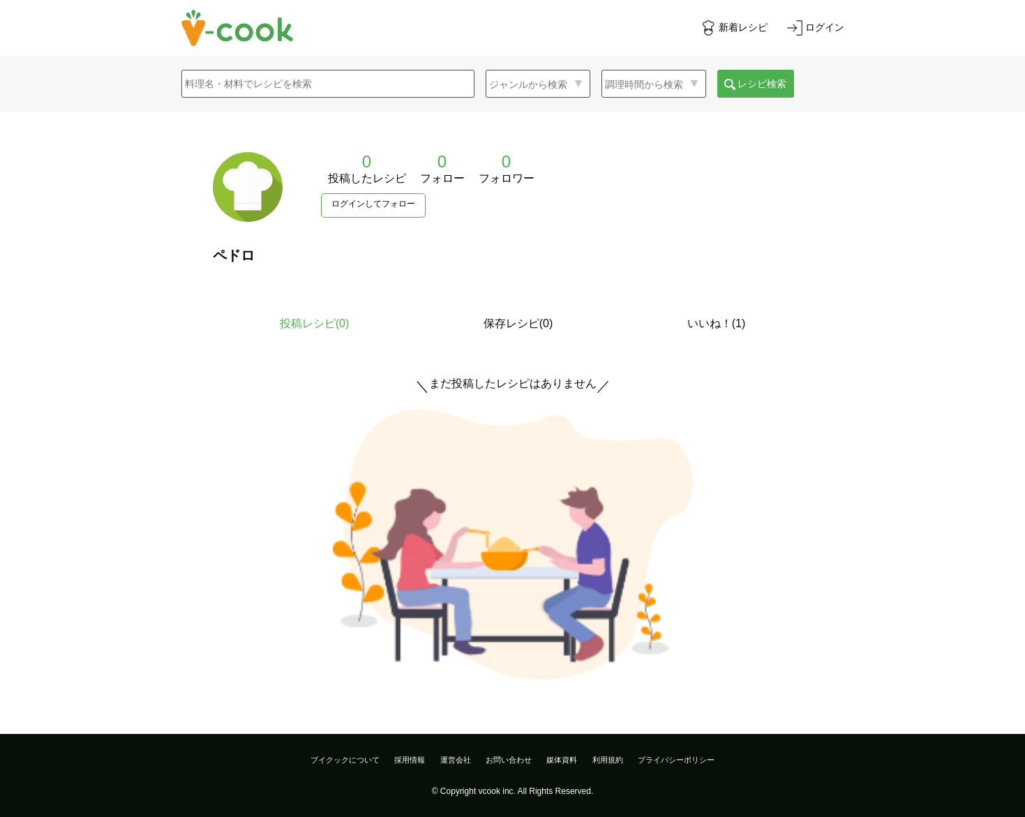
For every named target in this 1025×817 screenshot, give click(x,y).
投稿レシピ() (315, 323)
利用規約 (607, 760)
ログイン (824, 27)
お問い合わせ (509, 760)
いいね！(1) (716, 323)
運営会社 (455, 760)
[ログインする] (815, 28)
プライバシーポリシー (676, 760)
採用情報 (409, 760)
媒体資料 (561, 760)
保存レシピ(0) (518, 323)
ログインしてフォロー (373, 204)
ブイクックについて (345, 760)
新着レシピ (743, 27)
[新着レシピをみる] (734, 28)
